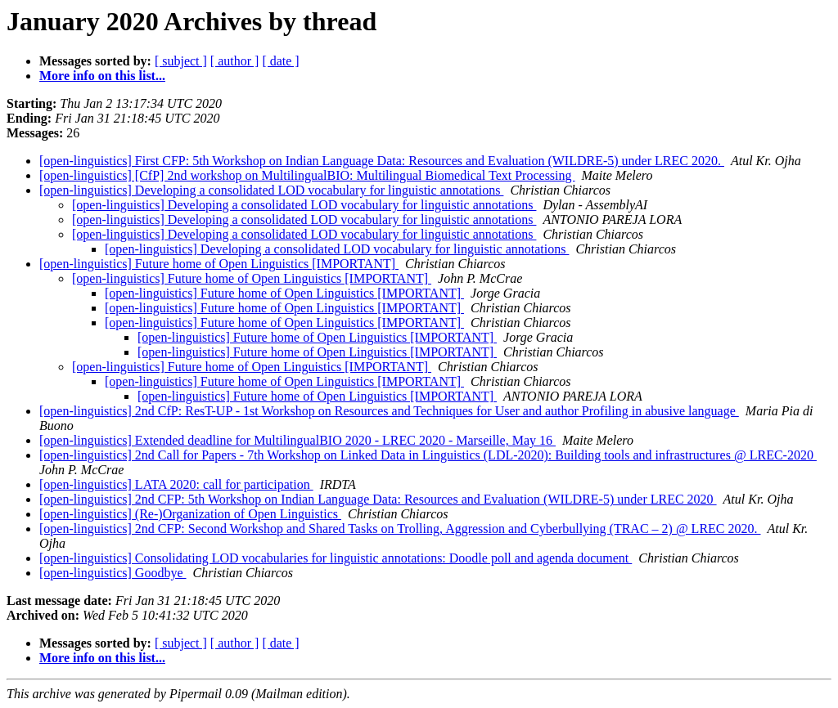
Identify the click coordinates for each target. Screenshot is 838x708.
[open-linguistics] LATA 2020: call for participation (176, 484)
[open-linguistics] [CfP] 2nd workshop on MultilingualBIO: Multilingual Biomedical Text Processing (307, 175)
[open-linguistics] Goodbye (113, 573)
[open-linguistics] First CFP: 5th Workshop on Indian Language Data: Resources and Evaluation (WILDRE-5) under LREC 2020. (381, 161)
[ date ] (280, 61)
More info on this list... (102, 76)
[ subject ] (181, 61)
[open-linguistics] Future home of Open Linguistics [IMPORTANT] (219, 264)
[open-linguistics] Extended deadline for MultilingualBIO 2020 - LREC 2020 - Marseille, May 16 (297, 440)
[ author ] (234, 61)
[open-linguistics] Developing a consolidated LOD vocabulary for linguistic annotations (271, 190)
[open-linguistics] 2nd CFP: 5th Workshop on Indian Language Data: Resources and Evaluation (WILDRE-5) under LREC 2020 (378, 499)
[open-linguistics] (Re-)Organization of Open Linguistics (190, 514)
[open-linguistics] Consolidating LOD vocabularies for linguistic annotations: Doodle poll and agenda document (335, 558)
